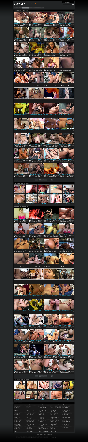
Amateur (47, 85)
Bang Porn (17, 410)
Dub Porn (17, 411)
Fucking (67, 55)
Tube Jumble (17, 421)
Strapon (70, 25)
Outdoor (23, 342)
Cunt (24, 146)
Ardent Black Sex (30, 420)
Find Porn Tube (66, 425)
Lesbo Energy (54, 422)
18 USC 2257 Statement (39, 434)
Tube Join (17, 407)
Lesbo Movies (54, 424)
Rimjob (20, 40)
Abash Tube (17, 429)
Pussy (38, 25)
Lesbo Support (54, 425)
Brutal (39, 146)
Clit (55, 55)
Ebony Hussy (42, 406)
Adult (16, 431)
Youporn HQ (17, 428)
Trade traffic (49, 434)
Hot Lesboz (53, 415)
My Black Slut (42, 414)
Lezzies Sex (53, 429)
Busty (36, 40)
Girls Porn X (65, 420)
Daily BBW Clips (42, 422)
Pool (25, 342)
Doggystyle (20, 281)
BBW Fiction (41, 417)
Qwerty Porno (18, 420)
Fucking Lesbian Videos (44, 431)
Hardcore (52, 25)
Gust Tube (29, 407)
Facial (64, 85)
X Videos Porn (66, 422)
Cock (65, 236)
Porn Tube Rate (30, 410)
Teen (70, 70)
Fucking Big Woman (43, 428)
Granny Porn (53, 411)
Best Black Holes (30, 421)
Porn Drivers (17, 418)
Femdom (67, 25)
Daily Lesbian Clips (43, 424)
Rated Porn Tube (30, 413)
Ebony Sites (41, 408)
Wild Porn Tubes (18, 425)
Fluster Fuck (17, 413)
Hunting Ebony (42, 413)
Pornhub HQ (17, 415)
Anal (16, 25)
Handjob (38, 55)
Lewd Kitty (53, 428)
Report (15, 22)
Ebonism (29, 427)
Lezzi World (53, 431)
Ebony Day (29, 428)
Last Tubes (17, 414)
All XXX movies (18, 406)
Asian (16, 85)
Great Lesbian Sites (55, 413)
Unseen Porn (17, 424)
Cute (22, 236)
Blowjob (23, 25)
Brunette (49, 25)
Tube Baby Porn (30, 418)
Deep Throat (67, 251)
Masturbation (53, 55)
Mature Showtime (67, 406)
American (24, 161)
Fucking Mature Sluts (55, 404)
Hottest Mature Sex (55, 417)
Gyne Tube (29, 408)
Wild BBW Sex (66, 415)
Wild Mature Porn (66, 417)
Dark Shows (29, 425)
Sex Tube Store (30, 415)
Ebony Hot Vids (42, 404)
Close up (53, 146)
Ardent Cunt (17, 408)
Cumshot (35, 55)
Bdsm (64, 25)
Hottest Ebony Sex (43, 411)
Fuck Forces (17, 417)
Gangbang (67, 281)
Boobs (26, 281)
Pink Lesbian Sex (66, 408)
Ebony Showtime (42, 407)
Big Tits (25, 40)
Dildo (68, 146)
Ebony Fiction (30, 431)
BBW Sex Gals (42, 418)
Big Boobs (39, 357)
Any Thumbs (29, 404)
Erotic (68, 40)
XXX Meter (65, 418)
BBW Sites (41, 421)
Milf (54, 70)
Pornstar (65, 40)
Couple (55, 85)
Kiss (69, 40)
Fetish (34, 25)
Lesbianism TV (54, 418)
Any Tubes (29, 406)
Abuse (45, 434)
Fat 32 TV (41, 425)
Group (65, 281)
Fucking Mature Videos (56, 406)
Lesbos (52, 427)
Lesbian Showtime (55, 420)
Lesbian (17, 40)
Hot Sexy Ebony (42, 410)
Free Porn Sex (66, 424)
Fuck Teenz (53, 410)
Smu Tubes (29, 417)
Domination (34, 251)
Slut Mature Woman (67, 413)
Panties (25, 372)
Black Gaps (29, 422)
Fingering (17, 55)
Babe (18, 25)
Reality (55, 342)
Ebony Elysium (30, 429)
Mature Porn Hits (66, 404)
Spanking (39, 176)
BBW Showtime (42, 420)
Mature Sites (65, 407)
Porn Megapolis (66, 410)
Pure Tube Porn (30, 411)
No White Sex (42, 415)
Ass (66, 146)
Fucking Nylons (54, 408)
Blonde (21, 25)
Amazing (21, 176)
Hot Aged (53, 414)
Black (32, 25)
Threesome (71, 176)
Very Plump (65, 414)
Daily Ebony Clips (30, 424)
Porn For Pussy (66, 421)
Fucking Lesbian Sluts (43, 429)
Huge (36, 25)
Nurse (24, 236)
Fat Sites (41, 427)
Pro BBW (65, 411)
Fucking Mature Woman (56, 407)
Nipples (23, 55)
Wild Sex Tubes (18, 427)
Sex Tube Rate (30, 414)
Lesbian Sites (54, 421)
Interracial (55, 25)
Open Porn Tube (66, 427)
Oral (68, 85)
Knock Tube (17, 404)
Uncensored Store (19, 422)
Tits (52, 70)
